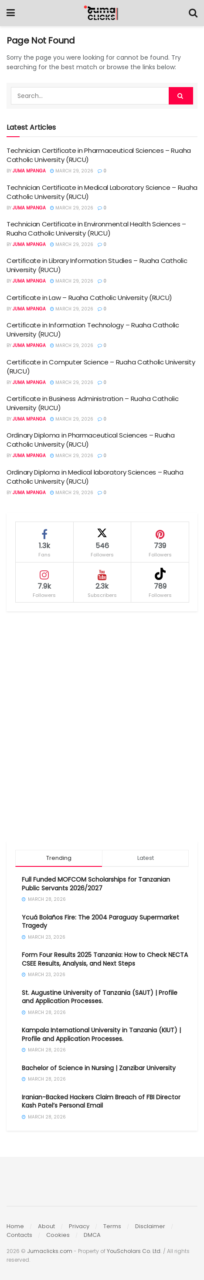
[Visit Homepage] (102, 13)
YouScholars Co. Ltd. (134, 1251)
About (46, 1226)
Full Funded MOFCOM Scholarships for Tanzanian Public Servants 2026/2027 (96, 884)
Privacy (79, 1226)
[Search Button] (193, 13)
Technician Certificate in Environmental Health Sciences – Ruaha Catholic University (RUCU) (96, 228)
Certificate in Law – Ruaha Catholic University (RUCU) (89, 297)
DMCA (92, 1235)
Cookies (58, 1235)
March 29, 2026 (71, 171)
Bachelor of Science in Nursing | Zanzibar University (99, 1068)
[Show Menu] (11, 13)
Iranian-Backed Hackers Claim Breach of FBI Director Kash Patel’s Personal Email (101, 1101)
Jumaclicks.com (49, 1251)
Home (15, 1226)
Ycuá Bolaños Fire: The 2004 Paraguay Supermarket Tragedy (100, 921)
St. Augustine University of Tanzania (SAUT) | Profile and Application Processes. (99, 997)
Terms (112, 1226)
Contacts (19, 1235)
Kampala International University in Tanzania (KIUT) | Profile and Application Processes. (101, 1034)
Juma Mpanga (29, 171)
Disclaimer (150, 1226)
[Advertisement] (102, 726)
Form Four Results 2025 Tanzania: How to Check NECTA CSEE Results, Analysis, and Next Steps (105, 959)
